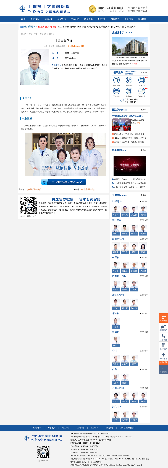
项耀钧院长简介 (34, 189)
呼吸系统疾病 (103, 26)
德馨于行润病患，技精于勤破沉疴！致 (129, 179)
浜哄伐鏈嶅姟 (163, 320)
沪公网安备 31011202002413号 (121, 437)
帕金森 (53, 26)
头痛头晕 (91, 26)
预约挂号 (141, 92)
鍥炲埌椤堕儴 (163, 372)
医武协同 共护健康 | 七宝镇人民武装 (129, 142)
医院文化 (102, 19)
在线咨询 (129, 92)
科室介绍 (61, 19)
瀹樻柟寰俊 (163, 329)
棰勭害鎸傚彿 (163, 348)
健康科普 (115, 19)
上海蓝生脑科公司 (127, 428)
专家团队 (75, 19)
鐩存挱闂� (163, 363)
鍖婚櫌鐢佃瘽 (163, 339)
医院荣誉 (80, 428)
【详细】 (139, 123)
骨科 (51, 34)
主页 (36, 34)
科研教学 (88, 19)
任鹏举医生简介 (88, 189)
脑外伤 (73, 26)
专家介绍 (43, 34)
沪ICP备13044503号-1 (102, 434)
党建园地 (128, 19)
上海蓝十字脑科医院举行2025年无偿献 (130, 183)
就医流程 (116, 81)
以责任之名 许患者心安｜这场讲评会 (129, 134)
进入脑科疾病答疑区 (76, 46)
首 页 (23, 19)
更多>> (144, 72)
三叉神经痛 (63, 26)
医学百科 (94, 428)
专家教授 (51, 428)
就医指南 (142, 19)
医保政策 (116, 92)
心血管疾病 (130, 26)
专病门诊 (141, 81)
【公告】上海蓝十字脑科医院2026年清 (130, 138)
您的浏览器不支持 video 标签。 (130, 165)
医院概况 (35, 19)
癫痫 (47, 26)
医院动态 (48, 19)
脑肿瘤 (41, 26)
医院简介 (37, 428)
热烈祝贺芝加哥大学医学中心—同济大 (129, 187)
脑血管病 (81, 26)
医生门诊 (129, 81)
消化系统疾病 (117, 26)
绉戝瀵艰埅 (163, 358)
